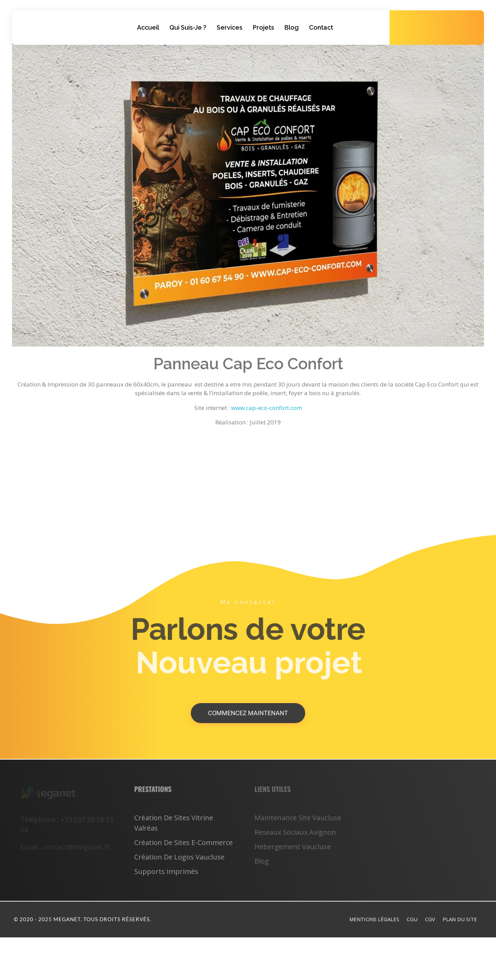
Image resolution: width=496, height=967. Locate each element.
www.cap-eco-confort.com (266, 408)
